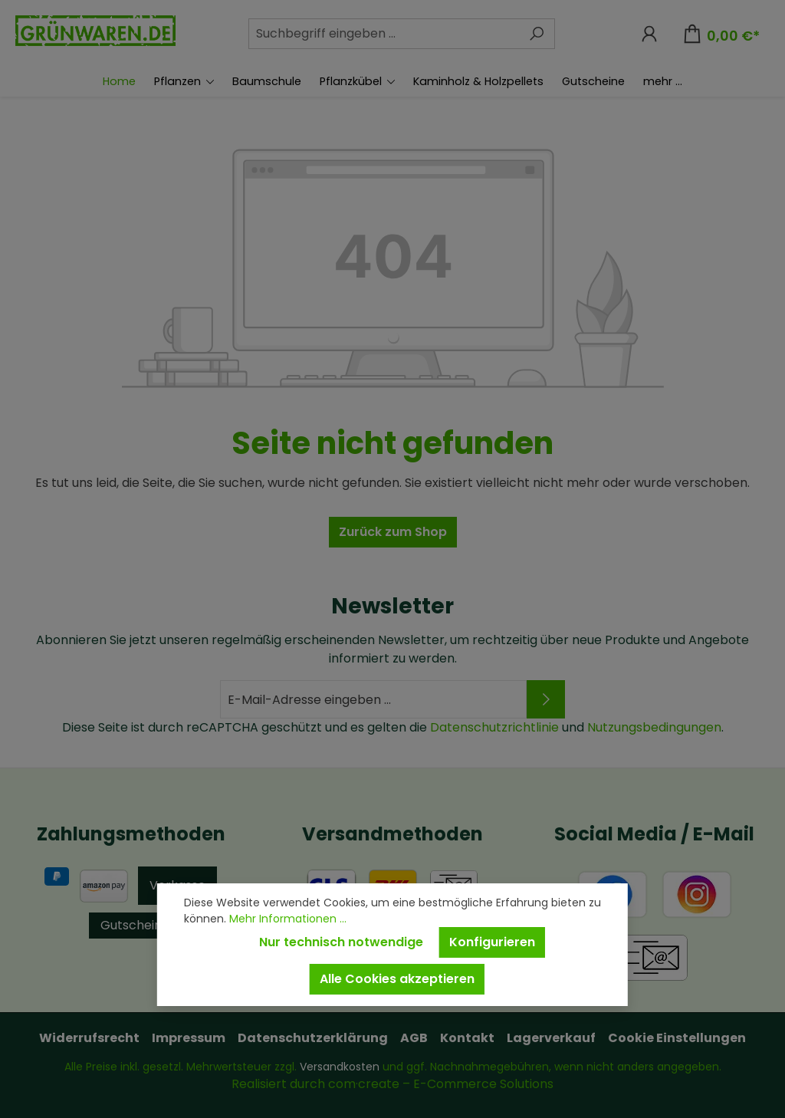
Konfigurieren (492, 942)
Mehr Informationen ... (288, 918)
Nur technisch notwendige (341, 942)
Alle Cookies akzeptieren (397, 979)
